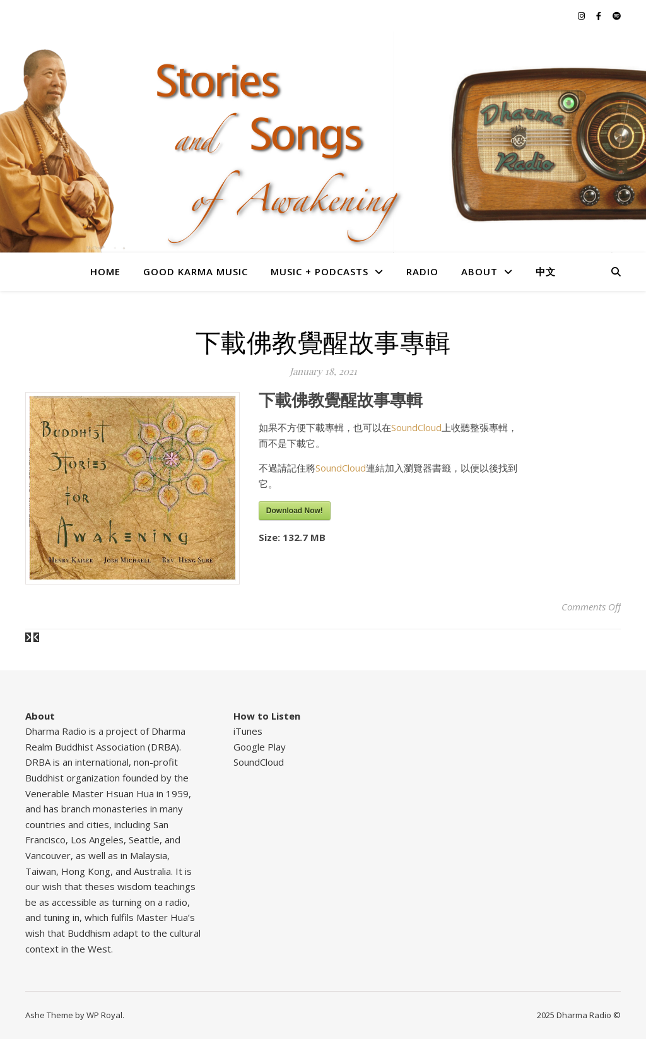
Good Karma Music (195, 271)
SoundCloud (416, 427)
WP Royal (104, 1015)
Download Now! (294, 510)
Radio (422, 271)
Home (105, 271)
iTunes (247, 731)
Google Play (259, 746)
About (479, 271)
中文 (546, 271)
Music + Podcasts (319, 271)
